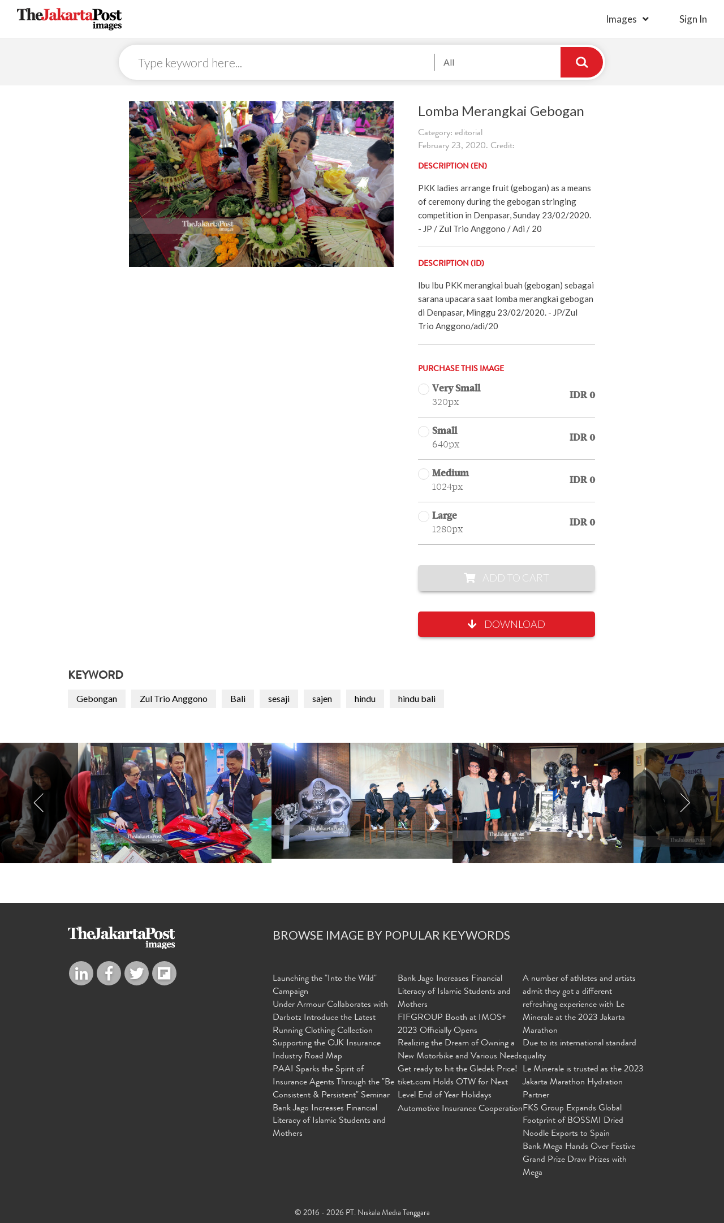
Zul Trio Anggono (174, 698)
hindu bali (417, 698)
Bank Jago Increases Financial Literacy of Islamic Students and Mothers (329, 1121)
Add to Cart (506, 577)
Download (506, 624)
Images (621, 19)
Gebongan (96, 698)
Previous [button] (39, 803)
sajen (322, 698)
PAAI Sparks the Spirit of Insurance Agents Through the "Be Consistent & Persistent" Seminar (333, 1082)
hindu (365, 698)
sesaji (279, 698)
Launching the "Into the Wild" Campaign (325, 986)
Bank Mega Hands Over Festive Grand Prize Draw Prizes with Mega (579, 1160)
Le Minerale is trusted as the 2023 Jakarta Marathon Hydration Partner (583, 1082)
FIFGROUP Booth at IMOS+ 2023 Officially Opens (452, 1025)
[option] (362, 801)
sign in (693, 19)
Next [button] (685, 803)
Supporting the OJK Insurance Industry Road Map (327, 1050)
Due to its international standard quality (579, 1050)
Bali (237, 698)
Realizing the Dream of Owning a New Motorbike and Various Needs (460, 1050)
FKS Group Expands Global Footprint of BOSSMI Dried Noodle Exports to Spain (573, 1121)
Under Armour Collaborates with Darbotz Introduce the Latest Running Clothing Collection (330, 1018)
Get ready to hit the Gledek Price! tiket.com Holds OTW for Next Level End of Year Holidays (458, 1082)
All (448, 62)
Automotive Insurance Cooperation (460, 1109)
